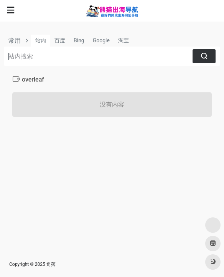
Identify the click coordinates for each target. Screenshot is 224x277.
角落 (51, 264)
